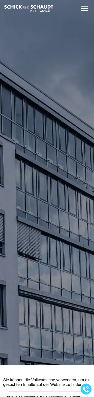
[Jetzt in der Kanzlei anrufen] (86, 389)
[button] (84, 8)
